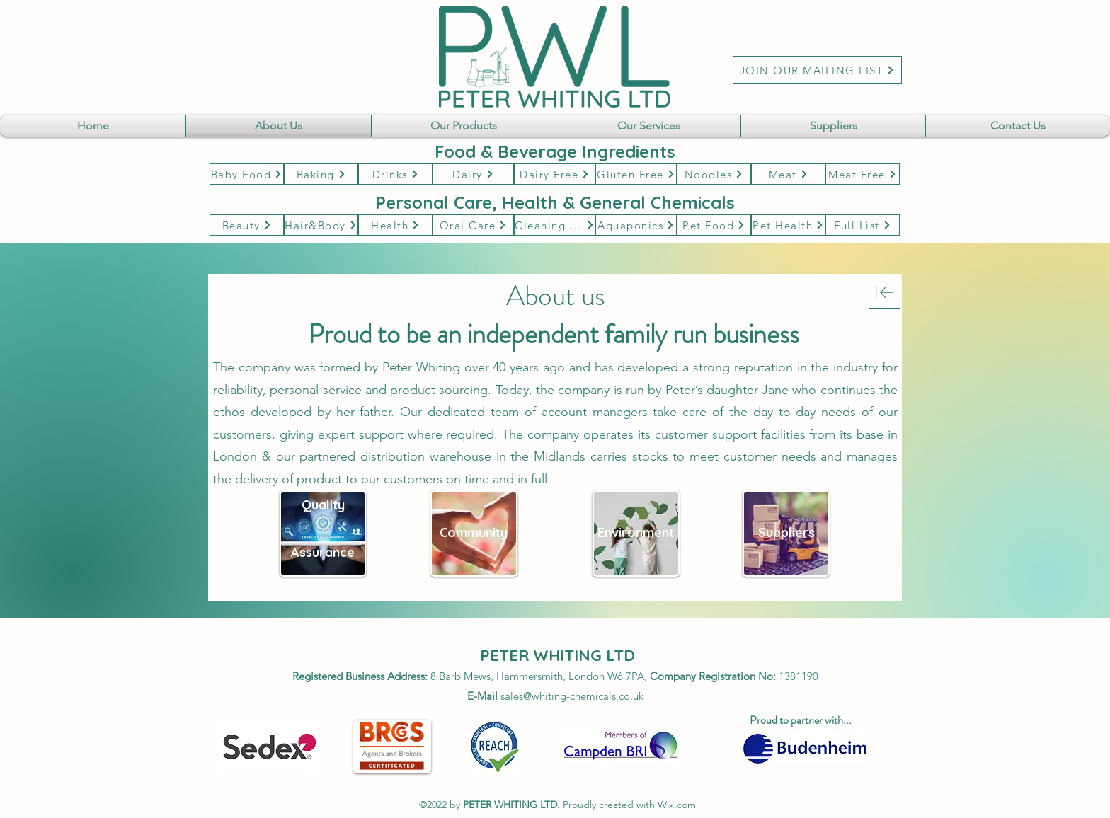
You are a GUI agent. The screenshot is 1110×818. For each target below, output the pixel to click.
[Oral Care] (473, 225)
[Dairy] (473, 174)
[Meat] (788, 174)
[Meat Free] (862, 174)
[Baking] (321, 174)
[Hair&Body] (321, 225)
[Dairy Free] (554, 174)
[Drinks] (395, 174)
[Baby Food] (247, 174)
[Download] (884, 293)
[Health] (395, 225)
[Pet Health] (788, 225)
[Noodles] (714, 174)
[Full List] (862, 225)
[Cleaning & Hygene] (554, 225)
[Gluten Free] (636, 174)
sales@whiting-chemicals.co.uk (571, 696)
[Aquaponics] (636, 225)
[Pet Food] (714, 225)
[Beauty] (247, 225)
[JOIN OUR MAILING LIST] (817, 70)
